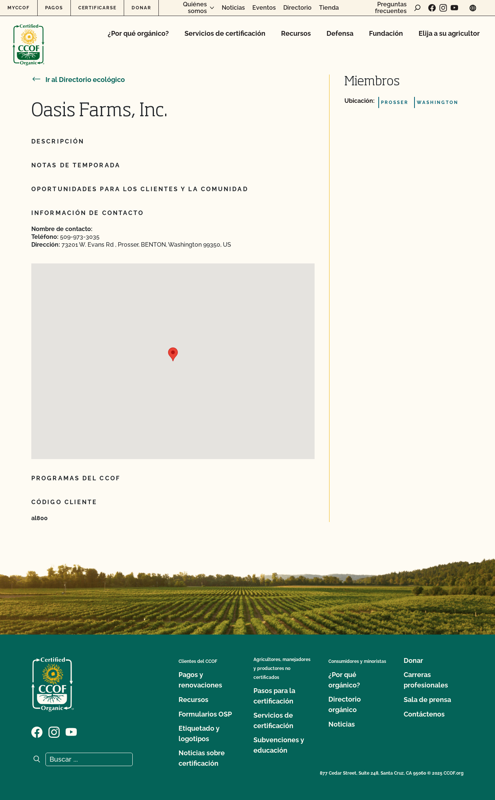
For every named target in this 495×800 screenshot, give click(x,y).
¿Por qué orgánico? (138, 33)
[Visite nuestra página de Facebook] (432, 8)
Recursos (296, 33)
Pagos (54, 7)
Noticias (233, 7)
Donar (141, 7)
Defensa (340, 33)
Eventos (264, 7)
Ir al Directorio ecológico (78, 79)
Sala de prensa (427, 699)
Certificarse (97, 7)
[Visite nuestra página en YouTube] (454, 8)
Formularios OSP (205, 714)
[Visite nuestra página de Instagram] (443, 8)
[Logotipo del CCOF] (28, 37)
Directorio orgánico (344, 704)
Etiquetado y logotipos (199, 733)
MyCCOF (18, 7)
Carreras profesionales (426, 680)
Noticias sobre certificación (202, 758)
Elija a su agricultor (449, 33)
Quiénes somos (195, 7)
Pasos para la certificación (274, 696)
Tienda (329, 7)
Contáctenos (424, 714)
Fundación (386, 33)
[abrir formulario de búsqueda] (417, 7)
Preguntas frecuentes (391, 7)
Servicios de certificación (225, 33)
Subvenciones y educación (278, 745)
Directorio (297, 7)
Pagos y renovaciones (200, 680)
